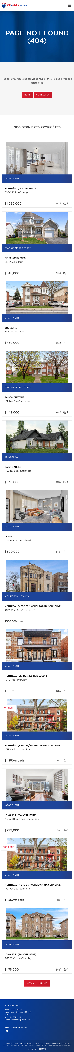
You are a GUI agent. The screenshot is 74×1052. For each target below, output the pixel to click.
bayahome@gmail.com (20, 1020)
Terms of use (46, 1045)
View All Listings (37, 983)
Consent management (62, 1045)
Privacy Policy (34, 1045)
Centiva (42, 1049)
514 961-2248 (15, 1017)
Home (27, 95)
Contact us (43, 95)
